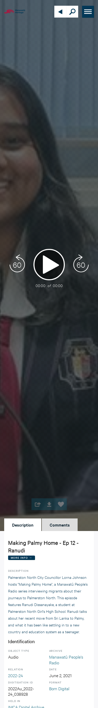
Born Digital (59, 688)
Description (22, 525)
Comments (60, 525)
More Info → (21, 557)
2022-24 (15, 675)
